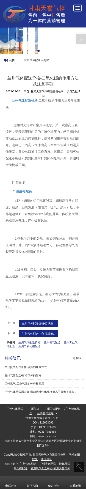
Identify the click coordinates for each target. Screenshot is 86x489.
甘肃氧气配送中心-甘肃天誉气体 (50, 468)
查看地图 (75, 482)
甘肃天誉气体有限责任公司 (41, 418)
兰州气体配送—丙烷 (36, 60)
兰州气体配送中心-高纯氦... (38, 333)
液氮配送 (64, 463)
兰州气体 (33, 408)
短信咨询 (32, 482)
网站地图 (74, 454)
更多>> (77, 358)
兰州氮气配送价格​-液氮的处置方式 (26, 367)
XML (35, 459)
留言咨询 (53, 482)
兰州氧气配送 (52, 342)
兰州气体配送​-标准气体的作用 (23, 375)
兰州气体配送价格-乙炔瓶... (38, 323)
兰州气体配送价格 (29, 342)
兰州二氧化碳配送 (29, 346)
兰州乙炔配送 (52, 408)
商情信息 (46, 459)
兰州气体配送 (15, 408)
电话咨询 (10, 482)
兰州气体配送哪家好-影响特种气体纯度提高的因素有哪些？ (41, 391)
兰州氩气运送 (45, 413)
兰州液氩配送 (47, 463)
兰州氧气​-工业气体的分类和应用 (24, 383)
